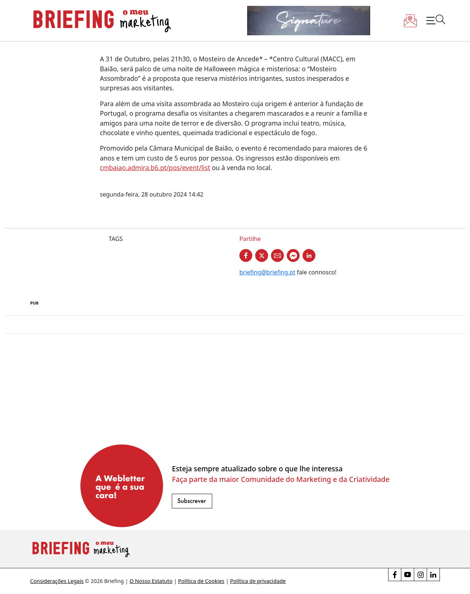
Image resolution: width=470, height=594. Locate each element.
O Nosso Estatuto (151, 580)
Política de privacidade (258, 580)
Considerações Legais (57, 580)
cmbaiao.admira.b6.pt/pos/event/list (155, 167)
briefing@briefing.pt (267, 272)
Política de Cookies (201, 580)
